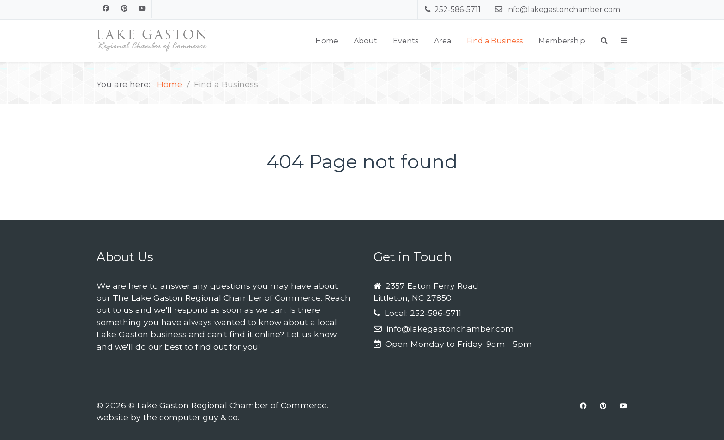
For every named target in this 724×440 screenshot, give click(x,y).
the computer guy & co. (191, 417)
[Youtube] (142, 9)
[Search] (604, 40)
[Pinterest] (124, 9)
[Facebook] (106, 9)
